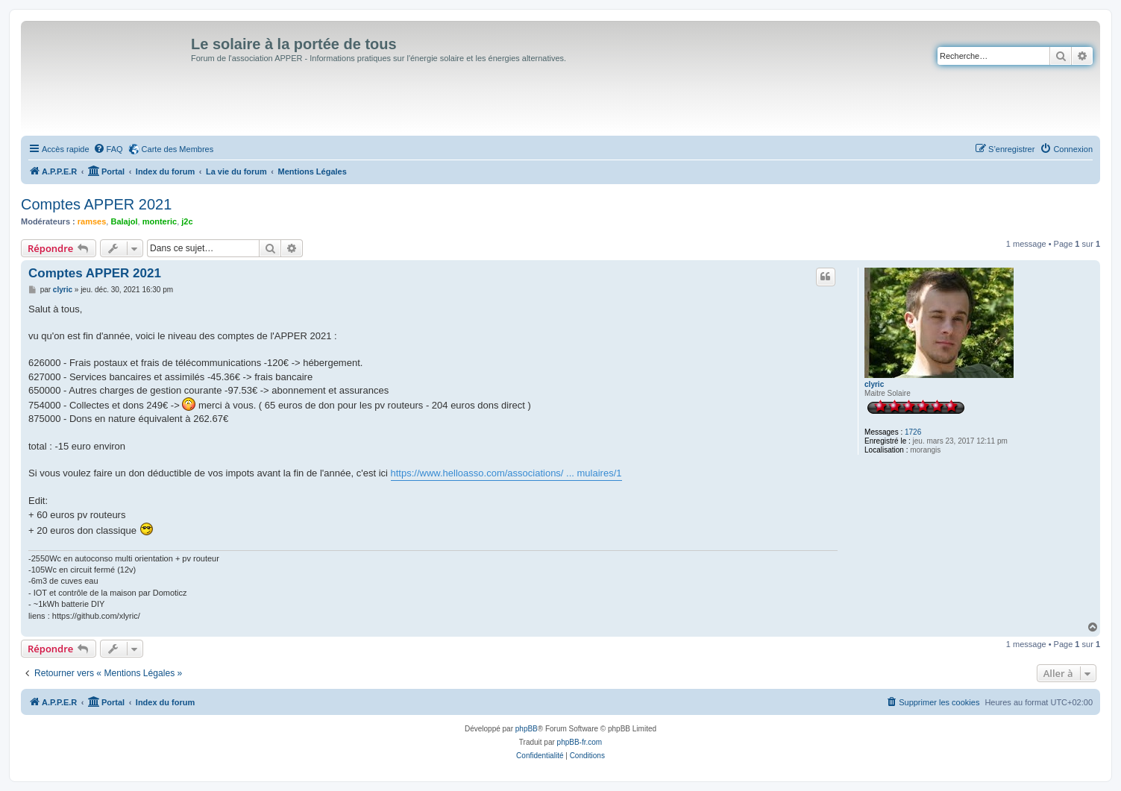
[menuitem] (108, 149)
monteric (159, 221)
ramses (92, 221)
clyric (874, 384)
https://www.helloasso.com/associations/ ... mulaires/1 (506, 473)
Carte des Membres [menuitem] (178, 149)
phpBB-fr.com (580, 742)
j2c (186, 221)
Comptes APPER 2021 (96, 204)
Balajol (123, 221)
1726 (913, 432)
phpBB (526, 729)
